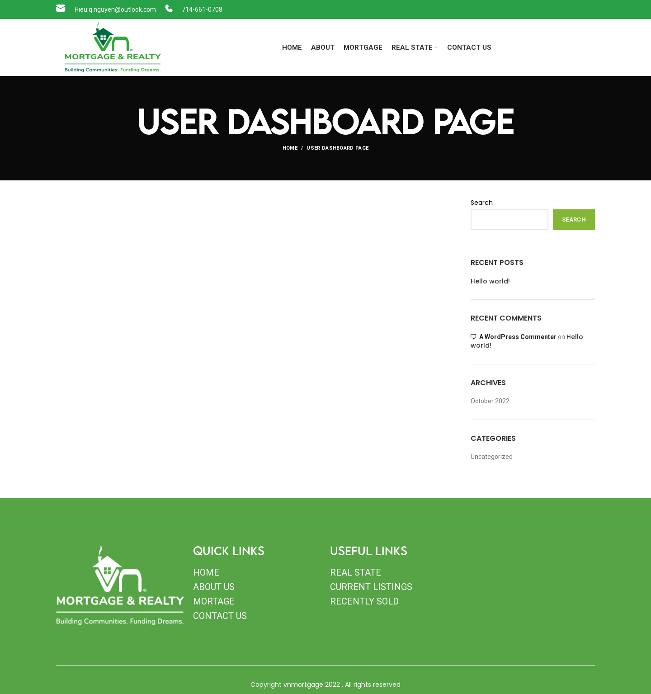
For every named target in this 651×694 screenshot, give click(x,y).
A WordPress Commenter (518, 336)
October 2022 (490, 401)
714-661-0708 (202, 9)
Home (290, 148)
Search (482, 202)
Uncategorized (492, 456)
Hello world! (490, 281)
